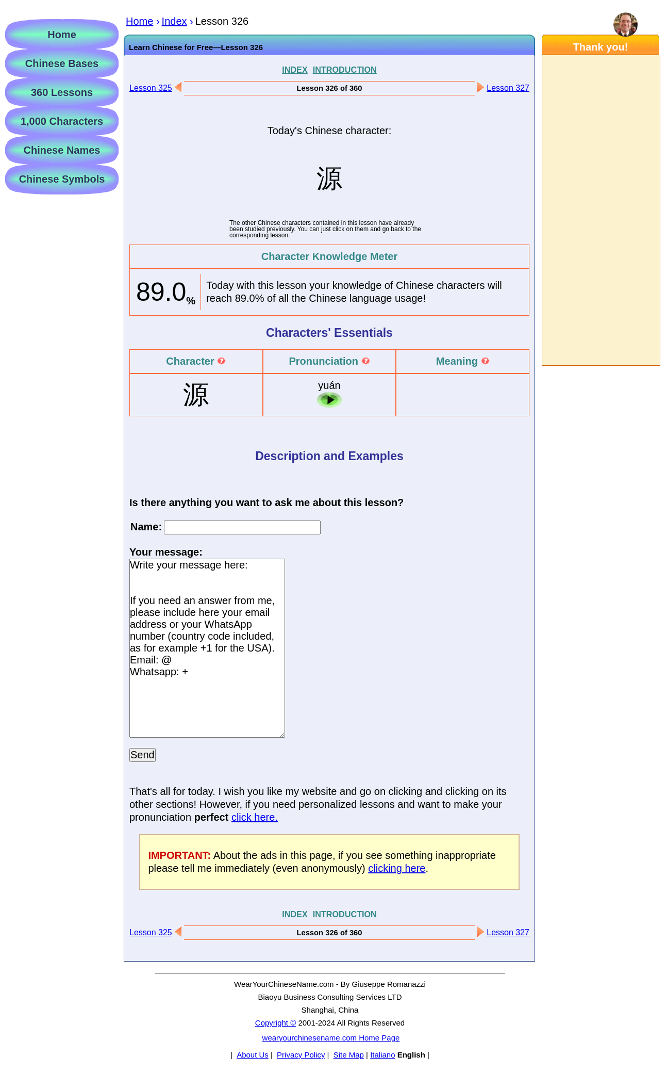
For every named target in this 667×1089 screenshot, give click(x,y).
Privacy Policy (301, 1054)
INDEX (294, 69)
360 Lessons (62, 92)
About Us (253, 1054)
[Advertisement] (600, 210)
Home (61, 34)
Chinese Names (62, 150)
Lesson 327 (508, 88)
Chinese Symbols (62, 179)
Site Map (349, 1054)
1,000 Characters (62, 121)
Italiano (382, 1054)
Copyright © (275, 1022)
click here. (254, 817)
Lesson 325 (150, 88)
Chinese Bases (61, 63)
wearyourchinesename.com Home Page (331, 1037)
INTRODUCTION (345, 69)
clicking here (396, 868)
